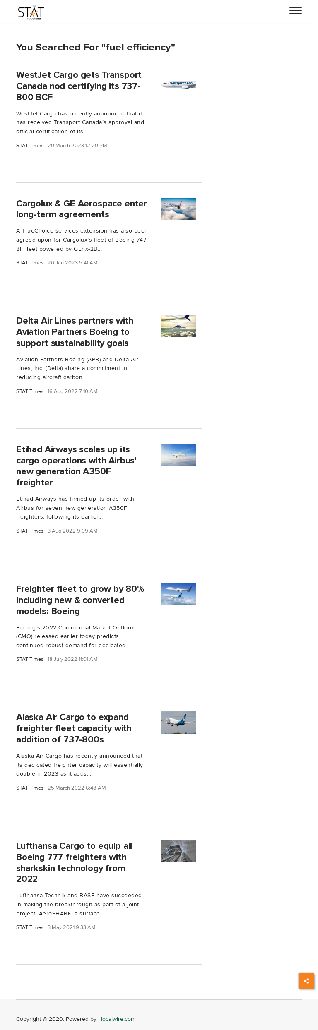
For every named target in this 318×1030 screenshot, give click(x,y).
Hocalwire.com (116, 1019)
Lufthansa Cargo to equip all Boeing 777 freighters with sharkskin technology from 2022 (74, 862)
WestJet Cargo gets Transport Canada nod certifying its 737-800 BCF (79, 86)
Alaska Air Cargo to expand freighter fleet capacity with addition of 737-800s (74, 728)
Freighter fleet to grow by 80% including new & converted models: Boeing (80, 600)
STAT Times (29, 146)
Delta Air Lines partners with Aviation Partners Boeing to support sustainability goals (74, 332)
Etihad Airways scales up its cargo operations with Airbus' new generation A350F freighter (76, 466)
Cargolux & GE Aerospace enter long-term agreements (81, 209)
